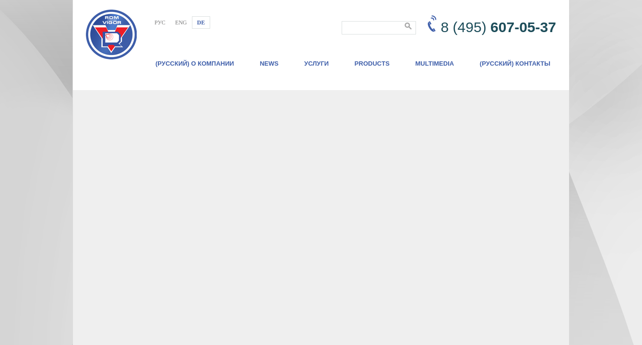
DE (201, 22)
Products (372, 63)
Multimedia (435, 63)
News (269, 63)
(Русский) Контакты (515, 63)
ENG (181, 22)
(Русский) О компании (194, 63)
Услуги (316, 63)
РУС (160, 22)
